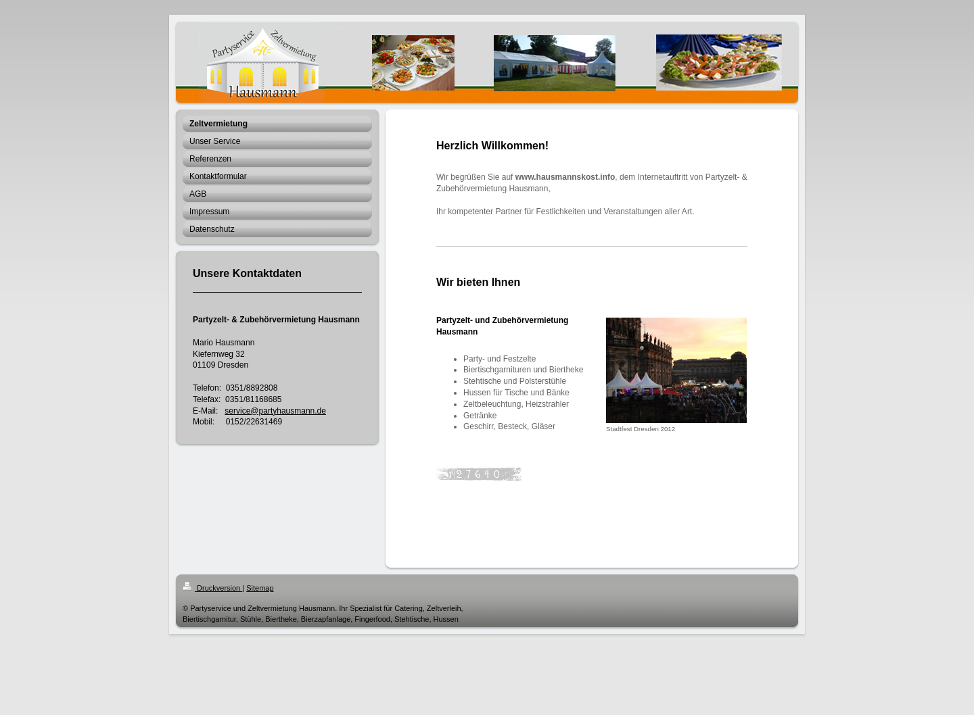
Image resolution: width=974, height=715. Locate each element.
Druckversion (212, 588)
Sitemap (259, 588)
